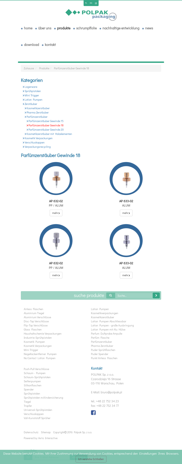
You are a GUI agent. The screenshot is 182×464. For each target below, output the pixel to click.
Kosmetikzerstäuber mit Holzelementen (48, 134)
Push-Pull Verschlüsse (36, 369)
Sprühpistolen (32, 91)
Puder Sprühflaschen (103, 350)
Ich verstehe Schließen (91, 459)
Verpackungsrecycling (37, 147)
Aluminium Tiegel (34, 313)
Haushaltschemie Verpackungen (43, 333)
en (91, 3)
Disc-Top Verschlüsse (36, 321)
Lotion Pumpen (32, 99)
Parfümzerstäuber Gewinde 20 (45, 129)
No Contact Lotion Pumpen (40, 358)
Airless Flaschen (33, 309)
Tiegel (27, 401)
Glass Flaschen (33, 329)
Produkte (63, 28)
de (96, 3)
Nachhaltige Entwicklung (120, 28)
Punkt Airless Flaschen (104, 358)
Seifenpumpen (32, 381)
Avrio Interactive (47, 438)
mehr (56, 213)
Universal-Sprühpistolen (38, 410)
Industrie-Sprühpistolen (38, 337)
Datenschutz (31, 432)
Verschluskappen (34, 142)
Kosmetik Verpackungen (38, 138)
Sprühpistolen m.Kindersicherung (43, 397)
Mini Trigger (31, 95)
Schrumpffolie (86, 28)
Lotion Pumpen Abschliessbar (108, 321)
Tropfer (28, 406)
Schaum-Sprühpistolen (37, 377)
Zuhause (29, 68)
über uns (44, 28)
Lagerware (30, 87)
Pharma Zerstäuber (37, 112)
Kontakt (50, 44)
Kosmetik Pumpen (34, 342)
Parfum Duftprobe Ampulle (106, 333)
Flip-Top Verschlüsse (36, 325)
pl (86, 3)
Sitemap (46, 432)
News (149, 28)
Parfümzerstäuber (36, 117)
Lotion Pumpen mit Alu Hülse (108, 329)
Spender (29, 389)
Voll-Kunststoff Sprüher (37, 418)
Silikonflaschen (33, 385)
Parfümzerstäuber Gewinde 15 (45, 121)
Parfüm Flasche (100, 337)
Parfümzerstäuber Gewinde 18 (71, 68)
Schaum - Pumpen (35, 373)
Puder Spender (99, 354)
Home (28, 28)
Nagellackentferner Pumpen (40, 354)
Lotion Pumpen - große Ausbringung (112, 325)
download (31, 44)
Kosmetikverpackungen (104, 313)
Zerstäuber (30, 104)
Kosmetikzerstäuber (37, 108)
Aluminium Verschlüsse (37, 317)
